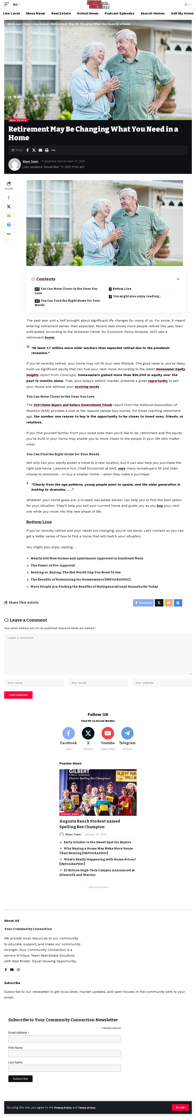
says (122, 467)
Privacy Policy (64, 1107)
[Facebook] (68, 745)
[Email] (40, 150)
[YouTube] (12, 976)
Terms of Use (90, 1107)
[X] (88, 745)
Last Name (15, 1068)
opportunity (165, 380)
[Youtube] (108, 745)
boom (50, 337)
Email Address (19, 1039)
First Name (15, 1054)
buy (160, 505)
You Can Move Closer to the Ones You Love (66, 291)
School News (70, 821)
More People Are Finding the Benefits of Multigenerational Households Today (94, 585)
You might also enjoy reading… (137, 296)
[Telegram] (127, 745)
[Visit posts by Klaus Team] (14, 164)
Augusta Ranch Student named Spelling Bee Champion (92, 830)
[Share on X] (34, 150)
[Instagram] (19, 976)
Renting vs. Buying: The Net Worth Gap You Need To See (76, 571)
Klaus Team (32, 161)
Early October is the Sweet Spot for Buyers (97, 848)
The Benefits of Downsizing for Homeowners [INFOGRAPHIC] (81, 578)
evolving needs (94, 386)
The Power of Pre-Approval (53, 564)
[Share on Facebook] (27, 150)
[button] (180, 1107)
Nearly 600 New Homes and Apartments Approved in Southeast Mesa (87, 557)
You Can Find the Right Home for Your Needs (68, 303)
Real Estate (18, 120)
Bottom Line (122, 289)
